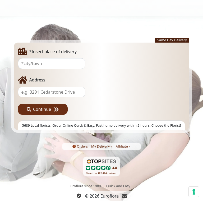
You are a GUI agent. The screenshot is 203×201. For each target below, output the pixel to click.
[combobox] (101, 63)
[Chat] (124, 196)
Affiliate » (123, 146)
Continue (39, 109)
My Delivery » (101, 146)
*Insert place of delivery (47, 51)
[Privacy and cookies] (79, 196)
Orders (80, 146)
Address (31, 80)
